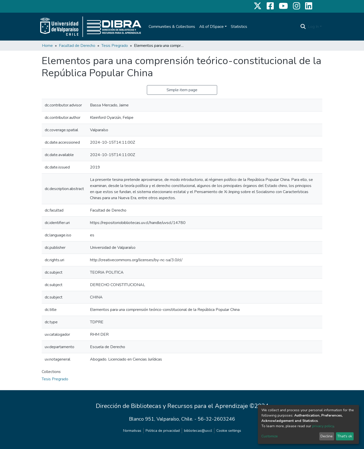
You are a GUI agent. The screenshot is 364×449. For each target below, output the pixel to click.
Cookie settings (228, 430)
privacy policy (323, 426)
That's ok (344, 436)
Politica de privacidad (163, 430)
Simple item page (182, 90)
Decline (327, 436)
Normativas (132, 430)
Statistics (239, 26)
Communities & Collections (172, 26)
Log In (313, 26)
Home (47, 45)
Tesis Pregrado (114, 45)
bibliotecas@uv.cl (198, 430)
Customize (269, 436)
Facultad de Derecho (77, 45)
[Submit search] (303, 27)
